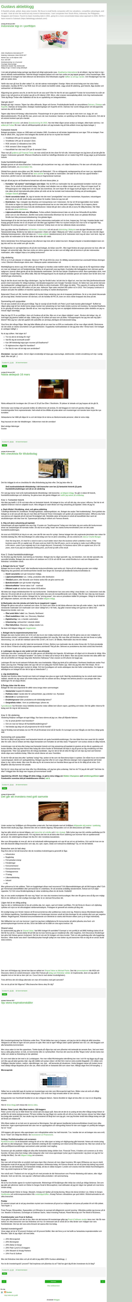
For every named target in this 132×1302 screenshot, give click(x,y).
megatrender (31, 628)
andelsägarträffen (42, 1194)
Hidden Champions (71, 776)
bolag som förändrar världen (60, 973)
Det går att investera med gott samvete (24, 796)
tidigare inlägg (49, 599)
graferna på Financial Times (23, 153)
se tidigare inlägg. (67, 493)
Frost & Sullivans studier (77, 1219)
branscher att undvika (42, 832)
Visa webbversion (53, 1286)
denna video (32, 1105)
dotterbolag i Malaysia (67, 230)
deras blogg (11, 1105)
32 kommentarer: (22, 991)
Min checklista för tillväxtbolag (19, 453)
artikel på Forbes (7, 125)
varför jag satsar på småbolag (72, 495)
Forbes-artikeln (43, 234)
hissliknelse (5, 1194)
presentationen (83, 971)
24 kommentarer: (22, 1270)
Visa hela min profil (11, 1295)
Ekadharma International (67, 72)
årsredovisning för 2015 (38, 123)
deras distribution (21, 209)
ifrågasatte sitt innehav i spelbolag (87, 825)
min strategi (60, 832)
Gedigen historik (12, 194)
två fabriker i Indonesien (37, 230)
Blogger (56, 1300)
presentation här (25, 167)
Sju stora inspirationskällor (17, 1002)
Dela (4, 366)
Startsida (53, 1281)
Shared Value (28, 931)
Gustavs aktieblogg (17, 6)
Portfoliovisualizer (8, 1142)
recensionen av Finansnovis (42, 1135)
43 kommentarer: (22, 442)
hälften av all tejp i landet (74, 77)
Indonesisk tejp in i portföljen (18, 25)
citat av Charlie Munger (92, 537)
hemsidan (16, 123)
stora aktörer (38, 174)
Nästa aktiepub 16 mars (15, 374)
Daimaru (91, 105)
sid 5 (47, 778)
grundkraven (7, 706)
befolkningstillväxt (91, 776)
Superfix (4, 107)
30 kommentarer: (22, 363)
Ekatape (99, 105)
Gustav (9, 1292)
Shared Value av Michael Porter (57, 971)
